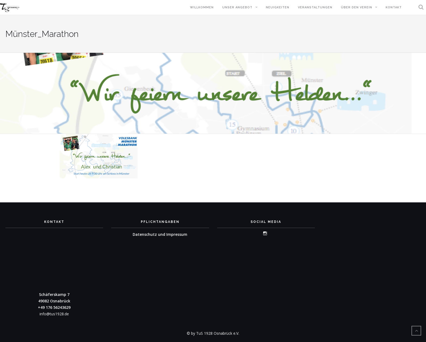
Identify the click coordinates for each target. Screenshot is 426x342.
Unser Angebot (237, 7)
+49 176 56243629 (54, 307)
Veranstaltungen (315, 7)
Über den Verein (356, 7)
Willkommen (202, 7)
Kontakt (394, 7)
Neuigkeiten (277, 7)
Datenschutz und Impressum (160, 234)
